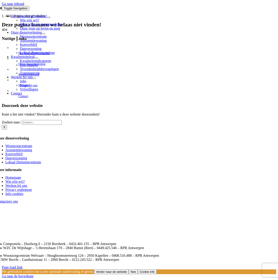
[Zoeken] (4, 127)
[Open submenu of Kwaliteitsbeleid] (36, 58)
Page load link (12, 267)
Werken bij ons (16, 185)
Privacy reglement (18, 190)
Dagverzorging (16, 158)
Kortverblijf (14, 154)
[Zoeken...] (42, 122)
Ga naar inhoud (13, 4)
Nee (133, 271)
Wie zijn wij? (15, 181)
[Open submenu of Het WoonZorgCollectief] (48, 17)
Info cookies (14, 194)
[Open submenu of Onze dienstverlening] (43, 33)
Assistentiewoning (18, 150)
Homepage (13, 177)
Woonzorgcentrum (18, 146)
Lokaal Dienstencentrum (23, 162)
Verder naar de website (111, 271)
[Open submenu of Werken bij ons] (34, 78)
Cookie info (147, 271)
